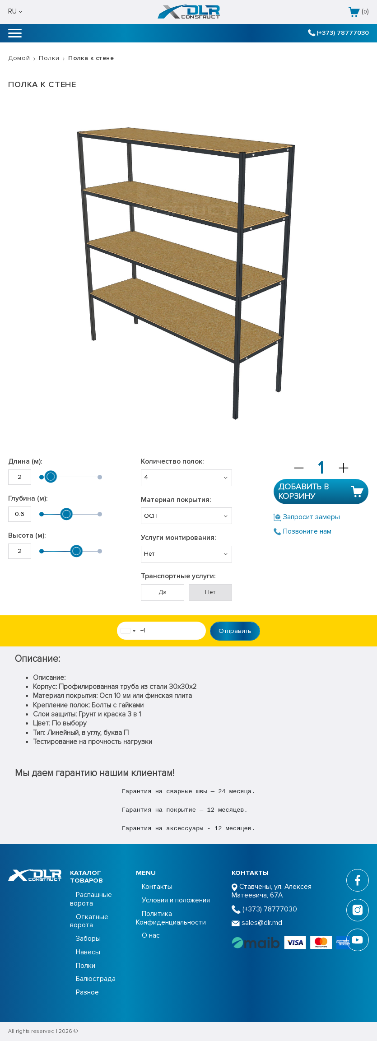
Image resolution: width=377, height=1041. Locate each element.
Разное (87, 992)
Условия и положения (176, 900)
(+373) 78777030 (338, 33)
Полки (49, 58)
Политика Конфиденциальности (171, 918)
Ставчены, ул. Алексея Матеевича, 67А (272, 891)
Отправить (235, 631)
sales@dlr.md (257, 923)
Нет (210, 592)
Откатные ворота (89, 921)
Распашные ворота (91, 899)
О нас (151, 935)
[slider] (50, 476)
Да (162, 592)
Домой (19, 58)
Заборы (88, 938)
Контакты (157, 887)
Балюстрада (96, 979)
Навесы (88, 952)
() (359, 12)
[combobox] (127, 631)
